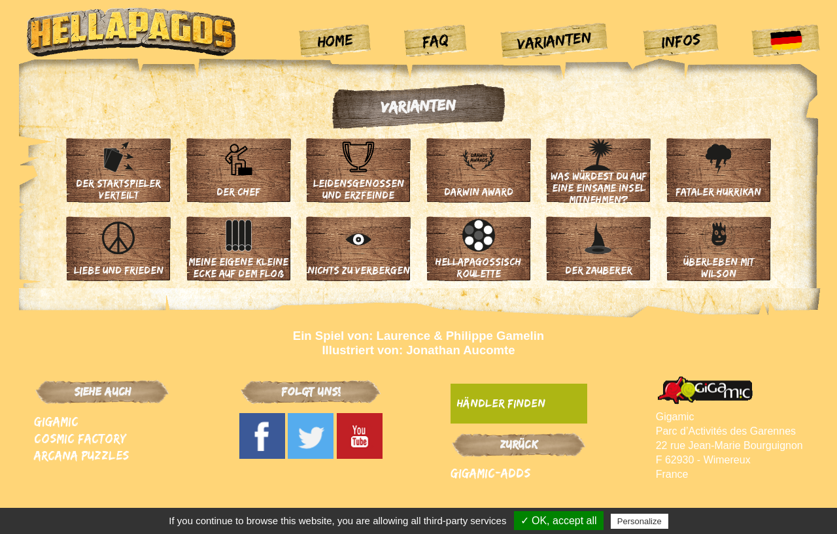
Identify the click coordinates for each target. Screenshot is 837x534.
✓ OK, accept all (559, 520)
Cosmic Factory (80, 438)
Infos (681, 39)
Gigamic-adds (490, 473)
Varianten (555, 40)
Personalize (639, 521)
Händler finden (501, 403)
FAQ (435, 40)
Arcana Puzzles (81, 455)
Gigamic (56, 421)
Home (335, 40)
